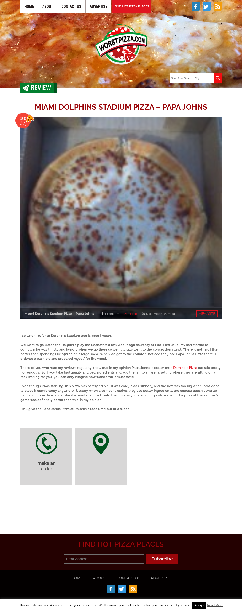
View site (207, 314)
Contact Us (71, 6)
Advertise (98, 6)
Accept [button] (199, 605)
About (47, 6)
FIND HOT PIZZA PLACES (131, 6)
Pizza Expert (128, 313)
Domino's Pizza (185, 368)
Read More (215, 605)
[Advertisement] (121, 513)
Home (29, 6)
